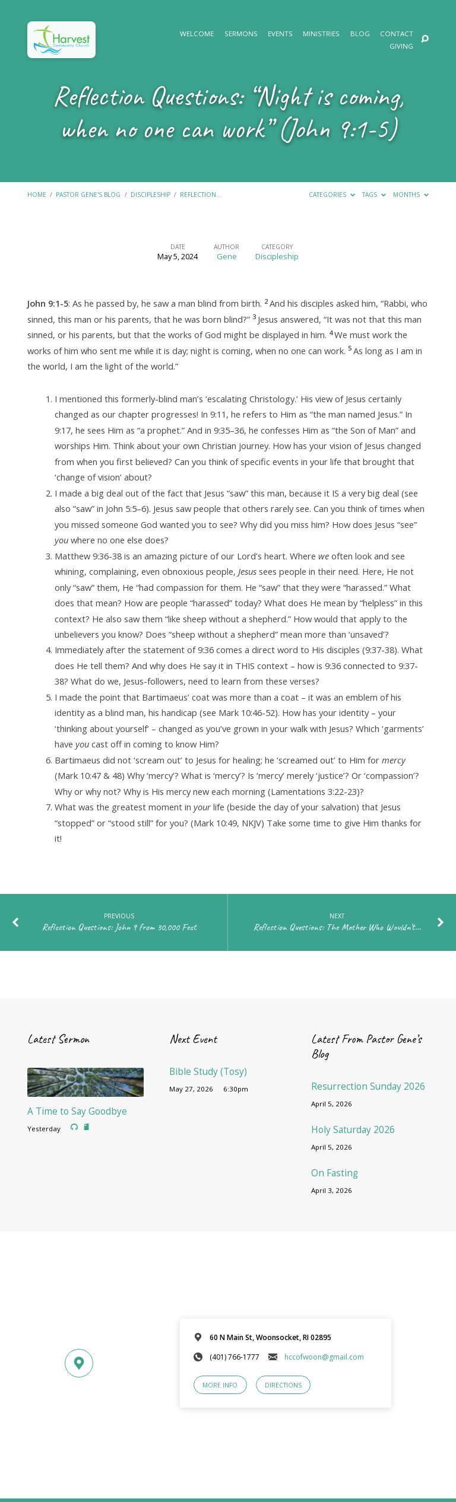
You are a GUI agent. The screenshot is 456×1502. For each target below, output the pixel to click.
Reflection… (200, 194)
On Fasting (334, 1173)
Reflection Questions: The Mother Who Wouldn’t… (337, 927)
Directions (283, 1385)
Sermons (241, 33)
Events (280, 33)
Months (411, 194)
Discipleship (150, 194)
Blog (360, 33)
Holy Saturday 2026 (353, 1130)
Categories (332, 194)
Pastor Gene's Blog (88, 194)
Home (36, 194)
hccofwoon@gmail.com (324, 1357)
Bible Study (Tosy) (208, 1071)
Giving (401, 46)
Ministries (321, 33)
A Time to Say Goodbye (77, 1111)
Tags (374, 194)
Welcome (197, 33)
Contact (396, 33)
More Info (220, 1385)
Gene (227, 256)
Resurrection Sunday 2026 (368, 1086)
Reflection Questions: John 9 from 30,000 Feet (119, 927)
